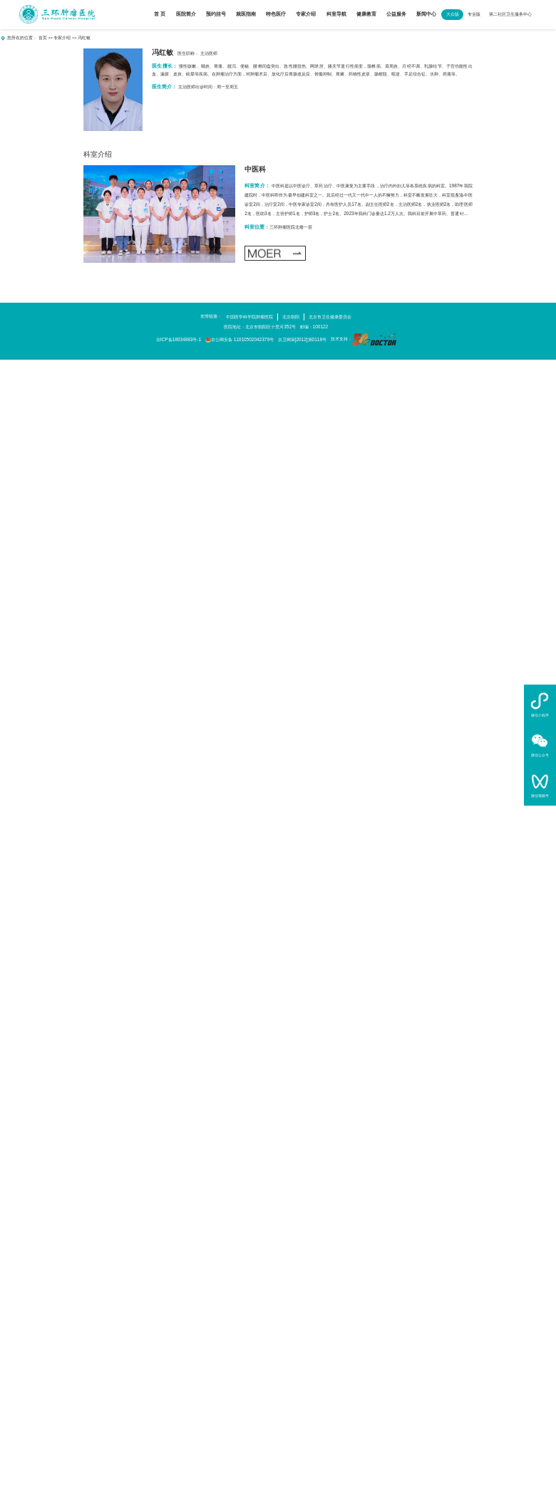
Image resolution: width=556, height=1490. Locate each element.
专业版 (474, 13)
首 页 (159, 14)
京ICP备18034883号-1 (178, 339)
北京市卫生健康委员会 (330, 316)
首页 (42, 38)
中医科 (255, 169)
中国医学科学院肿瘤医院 (249, 316)
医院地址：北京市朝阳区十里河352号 (260, 326)
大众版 (452, 13)
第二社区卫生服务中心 (510, 13)
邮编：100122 (314, 326)
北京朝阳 (290, 316)
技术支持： (363, 339)
